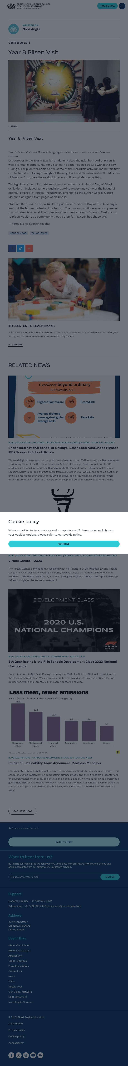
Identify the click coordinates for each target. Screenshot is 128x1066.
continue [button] (64, 544)
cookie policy (72, 535)
